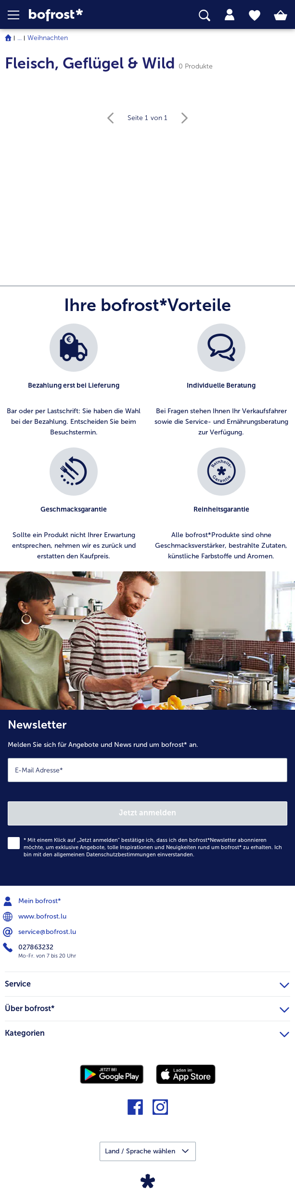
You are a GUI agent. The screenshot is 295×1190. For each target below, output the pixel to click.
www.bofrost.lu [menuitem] (35, 916)
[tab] (229, 15)
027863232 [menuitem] (29, 947)
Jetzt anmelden (147, 812)
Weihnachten (47, 38)
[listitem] (74, 381)
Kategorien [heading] (147, 1031)
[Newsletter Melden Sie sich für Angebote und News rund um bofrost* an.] (147, 798)
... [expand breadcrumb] (19, 38)
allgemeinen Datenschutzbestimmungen (105, 855)
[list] (147, 447)
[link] (82, 15)
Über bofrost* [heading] (147, 1007)
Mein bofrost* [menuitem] (33, 901)
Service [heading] (147, 982)
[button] (18, 15)
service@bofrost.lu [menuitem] (40, 932)
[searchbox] (204, 15)
